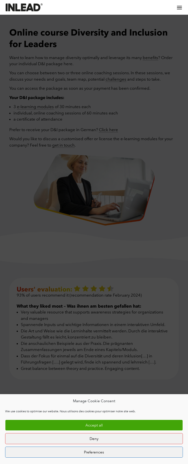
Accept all (94, 425)
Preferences (94, 452)
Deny (94, 439)
